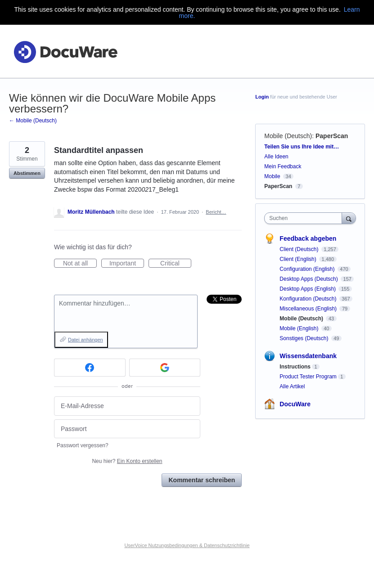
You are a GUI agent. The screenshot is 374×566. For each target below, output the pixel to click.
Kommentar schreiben (201, 480)
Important (126, 264)
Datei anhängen (85, 339)
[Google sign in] (165, 368)
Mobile (272, 176)
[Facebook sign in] (90, 368)
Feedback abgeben (307, 238)
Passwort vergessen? (82, 445)
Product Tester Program (308, 376)
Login (262, 96)
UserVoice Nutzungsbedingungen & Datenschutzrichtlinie (186, 545)
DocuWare (295, 404)
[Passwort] (127, 429)
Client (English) (298, 259)
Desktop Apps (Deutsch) (309, 279)
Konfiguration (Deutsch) (308, 299)
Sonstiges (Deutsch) (304, 338)
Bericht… (216, 212)
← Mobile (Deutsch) (33, 120)
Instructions (295, 367)
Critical (175, 264)
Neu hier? (127, 461)
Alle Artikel (292, 386)
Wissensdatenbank (308, 355)
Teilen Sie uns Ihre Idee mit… (301, 147)
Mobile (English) (299, 328)
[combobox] (305, 218)
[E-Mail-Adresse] (127, 406)
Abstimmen (27, 173)
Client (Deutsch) (299, 249)
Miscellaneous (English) (308, 308)
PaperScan (331, 135)
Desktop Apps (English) (308, 289)
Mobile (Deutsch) (288, 135)
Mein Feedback (282, 166)
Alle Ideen (276, 156)
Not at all (80, 264)
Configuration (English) (307, 269)
